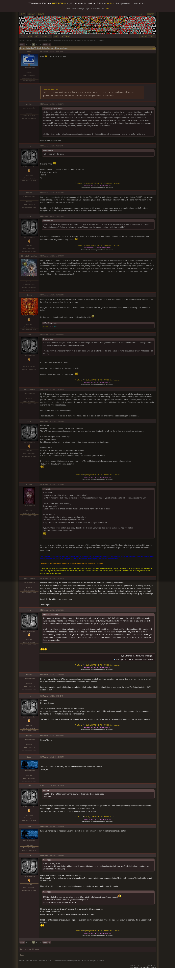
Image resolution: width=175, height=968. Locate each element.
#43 (41, 146)
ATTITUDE (66, 36)
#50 (41, 421)
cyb (29, 146)
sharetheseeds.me (50, 89)
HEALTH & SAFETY (43, 36)
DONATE (41, 14)
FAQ (22, 36)
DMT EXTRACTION (45, 40)
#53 (41, 610)
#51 (41, 484)
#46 (41, 256)
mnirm (29, 104)
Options (152, 48)
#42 (41, 104)
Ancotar (29, 484)
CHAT (23, 14)
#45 (41, 216)
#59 (41, 827)
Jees (29, 757)
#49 (41, 390)
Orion (29, 295)
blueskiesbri (29, 390)
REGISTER (150, 14)
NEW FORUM (59, 3)
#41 (41, 52)
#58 (41, 786)
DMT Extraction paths (59, 40)
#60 (41, 855)
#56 (41, 736)
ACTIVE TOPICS (147, 36)
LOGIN (141, 14)
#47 (41, 295)
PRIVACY (31, 14)
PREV (22, 44)
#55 (41, 696)
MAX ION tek (108, 183)
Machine (116, 183)
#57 (41, 757)
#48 (41, 335)
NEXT (45, 44)
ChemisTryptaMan (29, 256)
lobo (29, 52)
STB (69, 40)
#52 (41, 578)
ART (56, 36)
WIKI (30, 36)
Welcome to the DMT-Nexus (28, 40)
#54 (41, 675)
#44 (41, 193)
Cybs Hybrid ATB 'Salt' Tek (93, 183)
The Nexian (79, 183)
